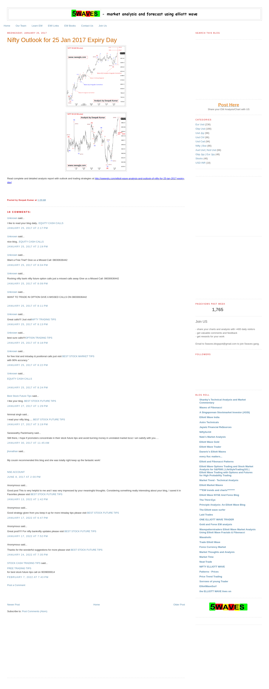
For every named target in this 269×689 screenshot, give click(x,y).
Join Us (103, 25)
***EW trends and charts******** (217, 490)
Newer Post (13, 604)
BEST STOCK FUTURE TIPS (40, 401)
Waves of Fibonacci (211, 407)
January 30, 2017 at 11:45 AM (28, 442)
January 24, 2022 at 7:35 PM (27, 554)
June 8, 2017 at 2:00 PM (24, 476)
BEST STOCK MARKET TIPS (78, 356)
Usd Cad (201, 141)
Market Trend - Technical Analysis (219, 480)
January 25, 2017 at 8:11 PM (27, 305)
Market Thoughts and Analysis (217, 552)
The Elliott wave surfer (212, 509)
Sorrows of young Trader (214, 581)
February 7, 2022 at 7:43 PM (27, 577)
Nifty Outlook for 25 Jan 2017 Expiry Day (62, 40)
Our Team (21, 25)
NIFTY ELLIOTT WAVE (212, 566)
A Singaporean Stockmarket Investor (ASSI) (225, 412)
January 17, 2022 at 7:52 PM (27, 536)
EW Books (70, 25)
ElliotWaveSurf (208, 586)
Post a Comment (16, 585)
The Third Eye (208, 499)
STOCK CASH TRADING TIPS (23, 563)
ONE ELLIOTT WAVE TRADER (217, 519)
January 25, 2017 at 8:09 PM (27, 283)
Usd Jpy (200, 133)
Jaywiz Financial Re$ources (216, 427)
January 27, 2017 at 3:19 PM (27, 424)
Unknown (12, 218)
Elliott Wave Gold (209, 442)
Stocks (200, 158)
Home (7, 25)
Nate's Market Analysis (213, 436)
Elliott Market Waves (211, 485)
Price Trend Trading (211, 576)
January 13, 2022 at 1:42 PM (27, 499)
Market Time (207, 557)
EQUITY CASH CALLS (51, 223)
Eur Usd (200, 124)
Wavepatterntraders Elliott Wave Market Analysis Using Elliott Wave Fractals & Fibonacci (228, 531)
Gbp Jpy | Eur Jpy (206, 154)
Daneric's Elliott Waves (213, 451)
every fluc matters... (211, 456)
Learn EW (37, 25)
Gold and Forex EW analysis (216, 524)
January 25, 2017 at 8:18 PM (27, 342)
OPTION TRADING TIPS (38, 337)
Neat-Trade (206, 561)
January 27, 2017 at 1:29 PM (27, 406)
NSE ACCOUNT (16, 472)
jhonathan (12, 451)
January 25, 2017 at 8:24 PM (27, 387)
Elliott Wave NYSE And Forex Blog (219, 495)
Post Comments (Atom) (34, 611)
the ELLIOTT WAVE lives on (215, 591)
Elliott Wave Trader (210, 446)
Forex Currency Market (213, 547)
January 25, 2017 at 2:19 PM (27, 246)
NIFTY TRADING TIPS (43, 319)
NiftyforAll (205, 432)
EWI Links (53, 25)
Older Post (179, 604)
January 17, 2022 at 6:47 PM (27, 517)
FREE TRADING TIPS (19, 568)
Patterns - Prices (209, 571)
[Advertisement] (51, 594)
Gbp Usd (201, 128)
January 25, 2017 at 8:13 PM (27, 324)
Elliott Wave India (209, 417)
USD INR (201, 162)
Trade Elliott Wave (210, 542)
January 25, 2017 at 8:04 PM (27, 265)
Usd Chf (200, 137)
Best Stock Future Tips (19, 396)
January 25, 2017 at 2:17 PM (27, 228)
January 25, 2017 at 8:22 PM (27, 365)
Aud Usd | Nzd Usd (206, 150)
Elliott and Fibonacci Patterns (217, 461)
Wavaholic (205, 537)
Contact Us (87, 25)
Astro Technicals (209, 422)
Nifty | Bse (201, 145)
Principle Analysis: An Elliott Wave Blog (222, 504)
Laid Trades (206, 514)
